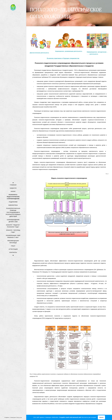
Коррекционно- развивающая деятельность (68, 51)
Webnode (19, 417)
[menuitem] (13, 185)
